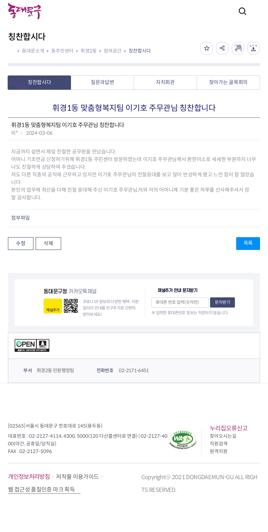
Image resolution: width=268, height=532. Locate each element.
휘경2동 (89, 51)
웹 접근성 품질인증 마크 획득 (41, 489)
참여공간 (113, 51)
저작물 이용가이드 (77, 476)
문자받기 (222, 302)
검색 (241, 15)
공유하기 (221, 48)
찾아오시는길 (223, 436)
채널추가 (52, 310)
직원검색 (219, 444)
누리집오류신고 (229, 428)
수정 (20, 243)
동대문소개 (33, 51)
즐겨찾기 (205, 48)
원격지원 (219, 451)
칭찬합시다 (140, 51)
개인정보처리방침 (29, 476)
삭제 (48, 243)
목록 (248, 243)
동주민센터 (62, 51)
